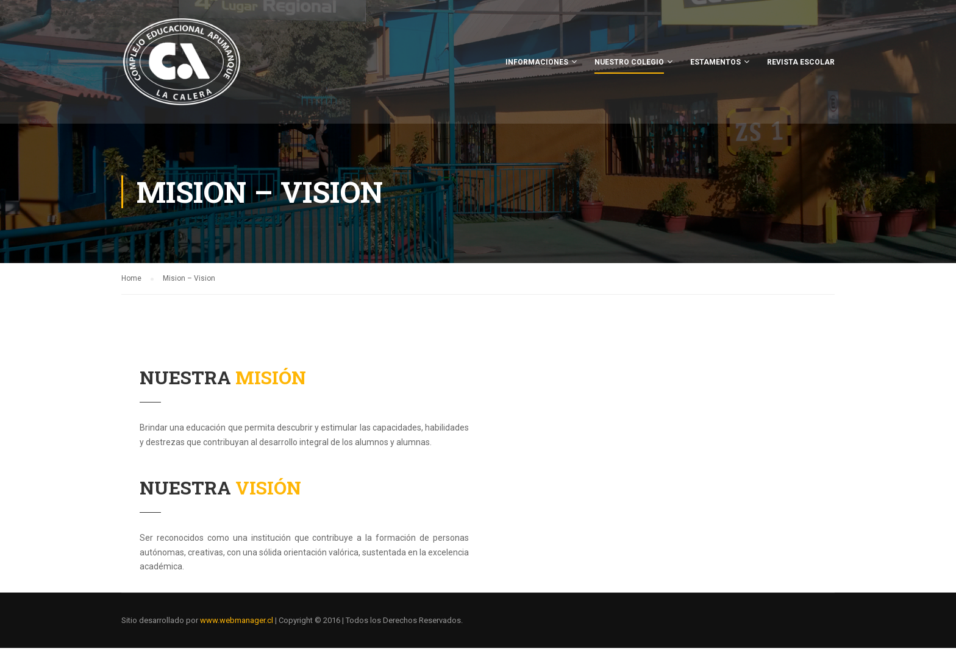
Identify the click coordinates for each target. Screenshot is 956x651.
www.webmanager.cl (236, 623)
